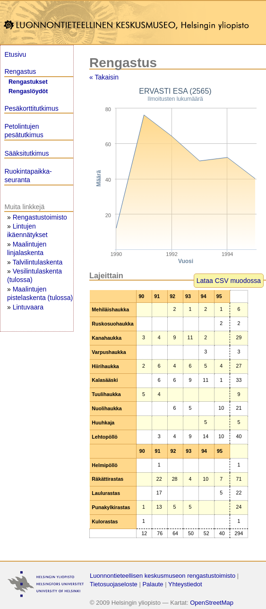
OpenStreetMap (211, 602)
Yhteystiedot (185, 584)
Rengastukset (28, 82)
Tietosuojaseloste (113, 584)
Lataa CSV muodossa (229, 280)
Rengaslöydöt (28, 91)
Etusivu (15, 54)
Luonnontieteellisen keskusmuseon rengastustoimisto (162, 575)
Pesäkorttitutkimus (31, 108)
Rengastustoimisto (40, 217)
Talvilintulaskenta (37, 262)
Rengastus (20, 71)
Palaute (152, 584)
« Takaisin (104, 77)
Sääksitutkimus (26, 153)
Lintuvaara (28, 307)
